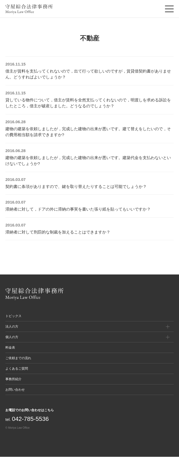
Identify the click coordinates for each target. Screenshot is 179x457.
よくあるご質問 (16, 368)
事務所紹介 (13, 379)
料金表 (10, 347)
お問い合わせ (15, 389)
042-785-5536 (30, 418)
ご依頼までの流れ (18, 358)
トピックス (13, 316)
